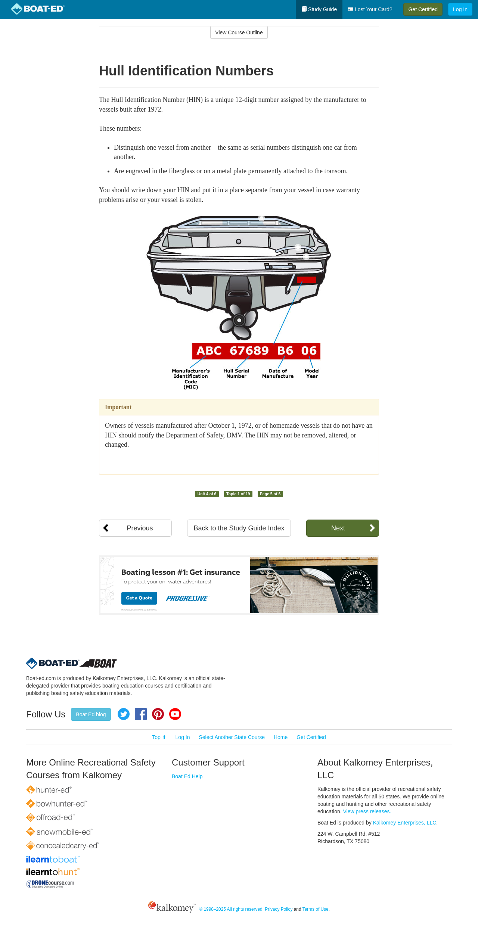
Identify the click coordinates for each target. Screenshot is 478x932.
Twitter (124, 714)
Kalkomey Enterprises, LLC (405, 823)
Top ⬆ (159, 737)
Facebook (141, 714)
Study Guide (319, 9)
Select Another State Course (232, 737)
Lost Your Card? (370, 9)
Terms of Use (315, 909)
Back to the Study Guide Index (238, 528)
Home (281, 737)
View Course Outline (239, 32)
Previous (140, 528)
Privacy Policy (278, 909)
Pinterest (158, 714)
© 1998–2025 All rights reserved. (231, 909)
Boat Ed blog (91, 714)
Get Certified (423, 9)
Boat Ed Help (187, 776)
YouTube (175, 714)
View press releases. (367, 811)
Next (338, 528)
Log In (460, 9)
